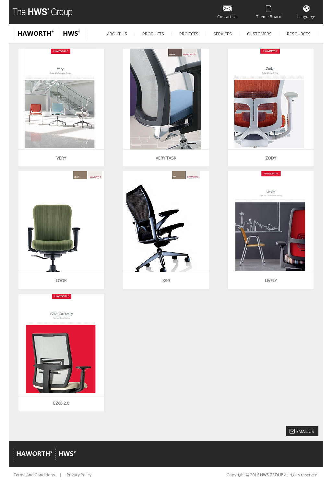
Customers (259, 34)
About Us (117, 34)
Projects (188, 34)
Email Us (305, 431)
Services (222, 34)
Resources (299, 34)
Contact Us (227, 11)
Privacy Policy (79, 475)
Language (306, 11)
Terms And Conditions (34, 475)
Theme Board (268, 11)
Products (153, 34)
